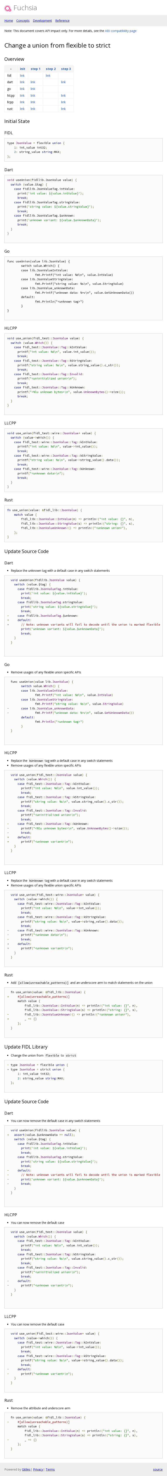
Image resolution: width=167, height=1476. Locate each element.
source (158, 1469)
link (22, 75)
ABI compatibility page (121, 31)
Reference (62, 20)
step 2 (51, 69)
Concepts (23, 20)
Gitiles (26, 1469)
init (22, 69)
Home (8, 20)
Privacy (38, 1469)
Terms (50, 1469)
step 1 (35, 69)
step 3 (66, 69)
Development (42, 20)
